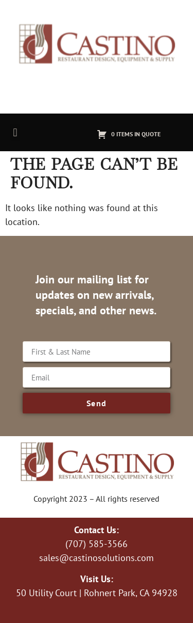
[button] (15, 132)
